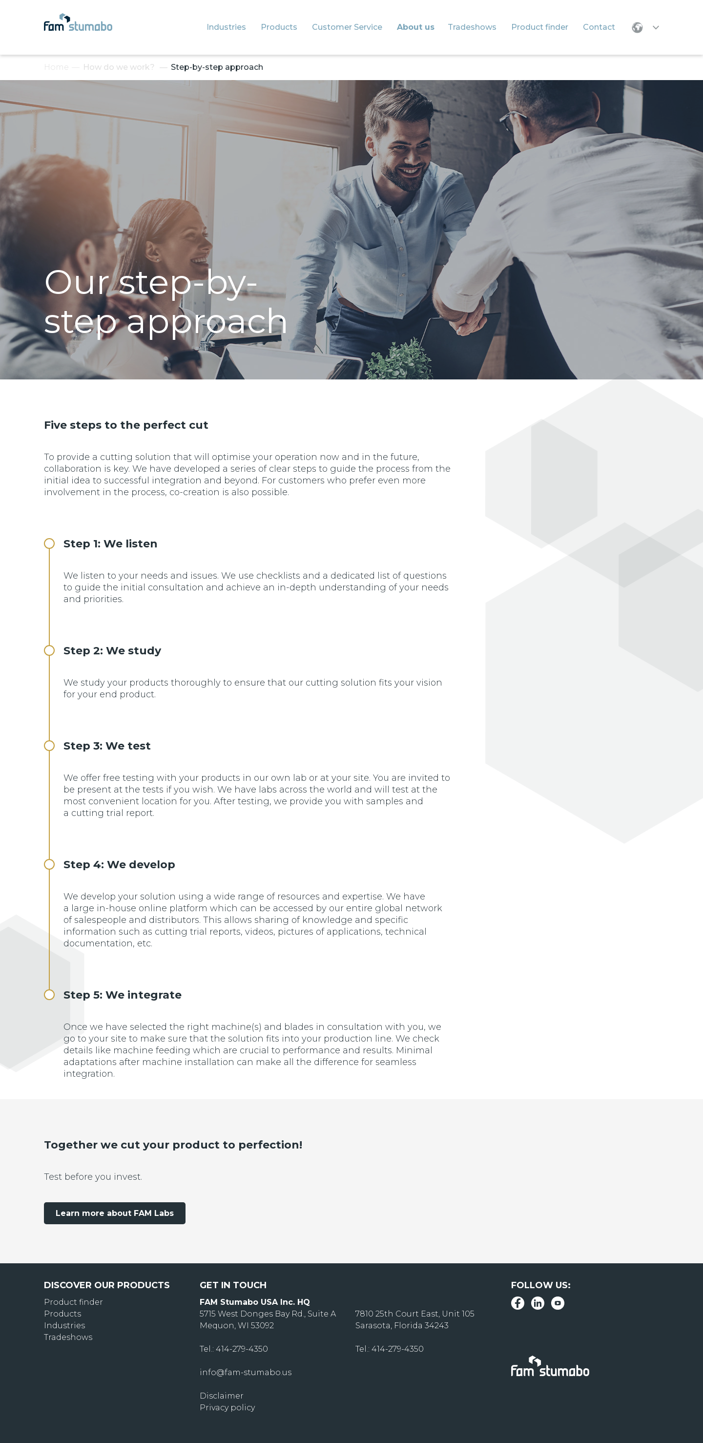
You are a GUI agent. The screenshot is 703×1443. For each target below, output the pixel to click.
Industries (64, 1325)
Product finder (73, 1302)
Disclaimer (222, 1396)
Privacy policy (227, 1407)
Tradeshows (68, 1337)
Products (62, 1313)
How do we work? (119, 67)
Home (56, 67)
